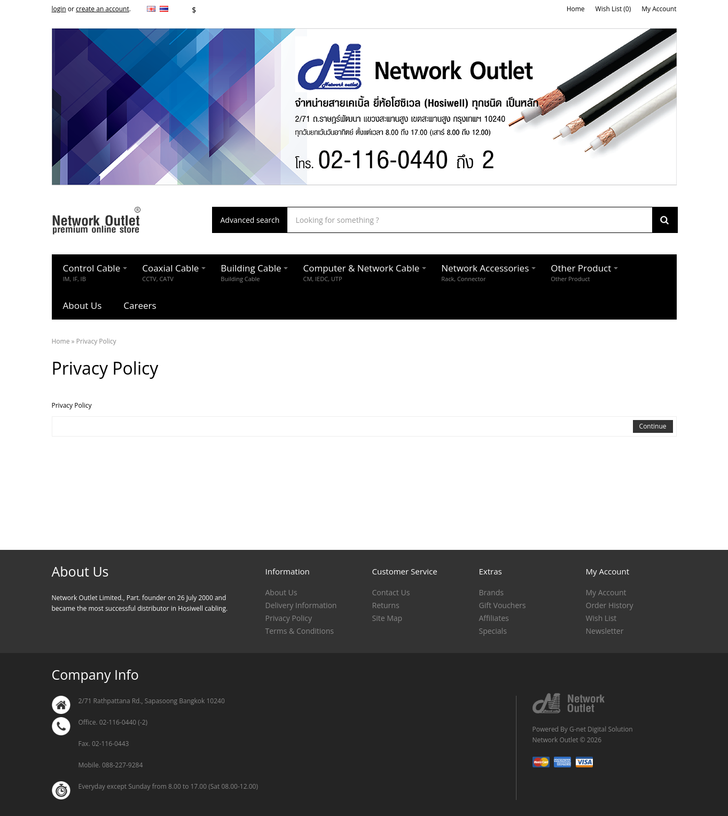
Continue (653, 426)
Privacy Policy (96, 341)
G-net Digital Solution (601, 729)
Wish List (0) (613, 8)
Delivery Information (301, 605)
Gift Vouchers (502, 605)
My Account (658, 8)
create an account (102, 8)
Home (576, 8)
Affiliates (494, 618)
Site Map (387, 618)
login (59, 8)
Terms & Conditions (299, 631)
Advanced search (250, 220)
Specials (493, 631)
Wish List (601, 618)
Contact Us (391, 592)
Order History (609, 605)
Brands (491, 592)
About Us (281, 592)
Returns (386, 605)
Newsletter (605, 631)
